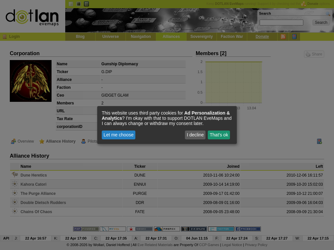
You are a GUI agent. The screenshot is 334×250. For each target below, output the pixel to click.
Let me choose (119, 134)
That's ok (219, 134)
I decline (195, 134)
